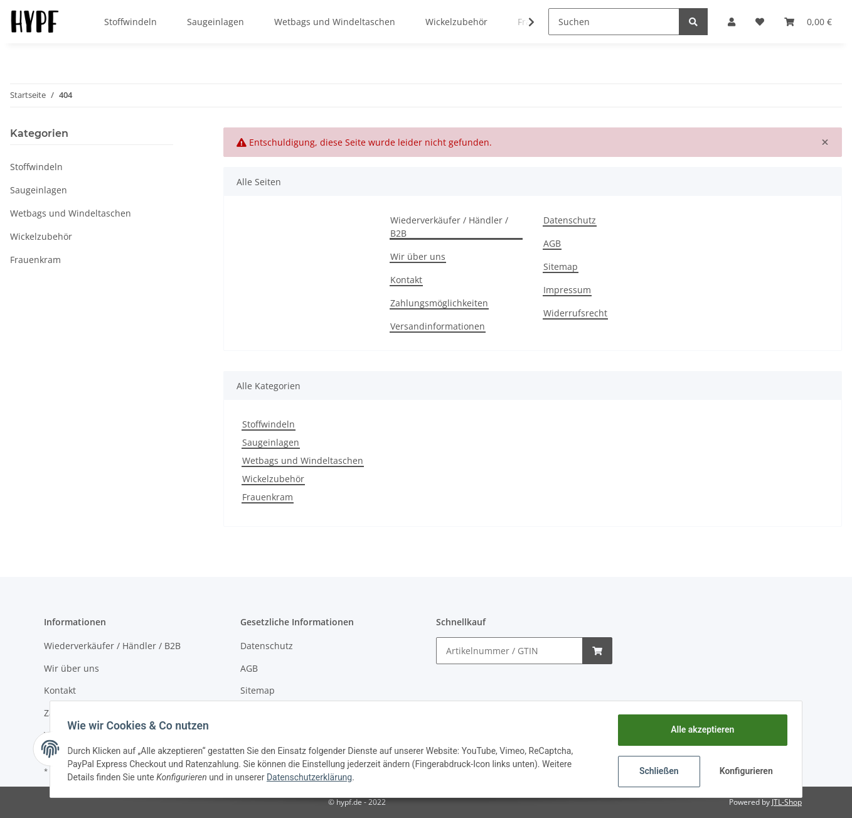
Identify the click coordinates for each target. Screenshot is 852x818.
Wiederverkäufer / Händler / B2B (449, 226)
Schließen (656, 771)
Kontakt (406, 280)
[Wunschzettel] (759, 21)
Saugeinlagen (270, 442)
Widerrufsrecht (575, 313)
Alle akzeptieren (699, 729)
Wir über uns (417, 256)
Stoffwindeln (268, 424)
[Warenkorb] (808, 21)
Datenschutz (569, 220)
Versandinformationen (437, 326)
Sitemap (560, 266)
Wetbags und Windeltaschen (302, 460)
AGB (552, 243)
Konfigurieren (744, 771)
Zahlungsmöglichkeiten (439, 303)
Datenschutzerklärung (312, 777)
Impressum (567, 290)
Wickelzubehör (273, 479)
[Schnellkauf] (509, 650)
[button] (731, 21)
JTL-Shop (787, 802)
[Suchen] (613, 21)
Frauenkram (267, 497)
